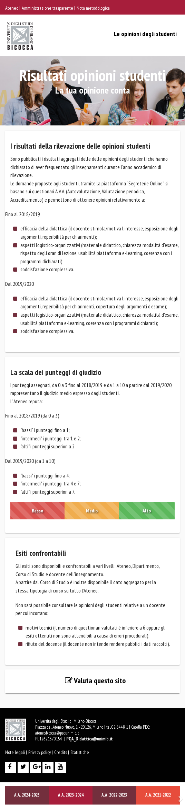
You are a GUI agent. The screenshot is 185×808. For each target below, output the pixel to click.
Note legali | (16, 752)
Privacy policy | (40, 752)
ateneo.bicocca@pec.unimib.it (57, 733)
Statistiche (79, 752)
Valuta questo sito (95, 680)
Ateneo (12, 8)
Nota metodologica (93, 8)
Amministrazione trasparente (48, 8)
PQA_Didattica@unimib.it (89, 739)
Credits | (61, 752)
